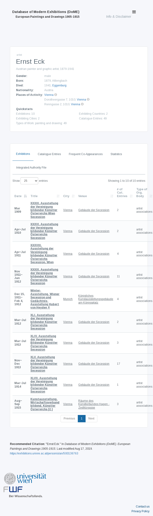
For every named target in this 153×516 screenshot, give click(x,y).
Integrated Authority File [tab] (31, 167)
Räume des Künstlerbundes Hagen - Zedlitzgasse (93, 404)
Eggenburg (59, 85)
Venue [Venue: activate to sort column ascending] (82, 196)
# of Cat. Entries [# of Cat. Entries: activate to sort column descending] (122, 193)
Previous (69, 418)
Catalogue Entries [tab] (49, 154)
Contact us (142, 506)
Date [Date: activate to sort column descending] (17, 196)
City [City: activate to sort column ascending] (66, 196)
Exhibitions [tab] (23, 154)
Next (91, 418)
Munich (68, 299)
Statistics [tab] (116, 154)
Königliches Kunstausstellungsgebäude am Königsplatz (95, 299)
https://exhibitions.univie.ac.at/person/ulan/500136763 (44, 453)
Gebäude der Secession (93, 210)
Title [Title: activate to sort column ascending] (33, 196)
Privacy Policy (140, 511)
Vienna (49, 95)
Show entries (30, 180)
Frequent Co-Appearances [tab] (86, 154)
